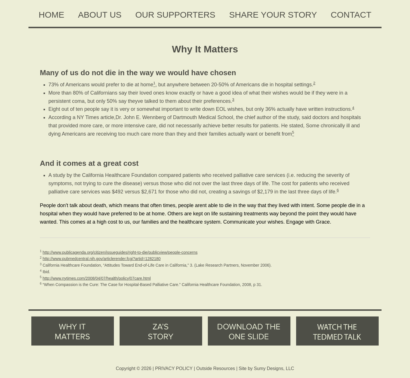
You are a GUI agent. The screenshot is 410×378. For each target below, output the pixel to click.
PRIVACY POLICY (174, 368)
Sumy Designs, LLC (274, 368)
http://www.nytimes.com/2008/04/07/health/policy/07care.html (97, 278)
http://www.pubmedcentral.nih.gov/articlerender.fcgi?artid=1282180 (102, 258)
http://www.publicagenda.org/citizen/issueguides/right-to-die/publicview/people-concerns (120, 252)
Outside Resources (215, 368)
